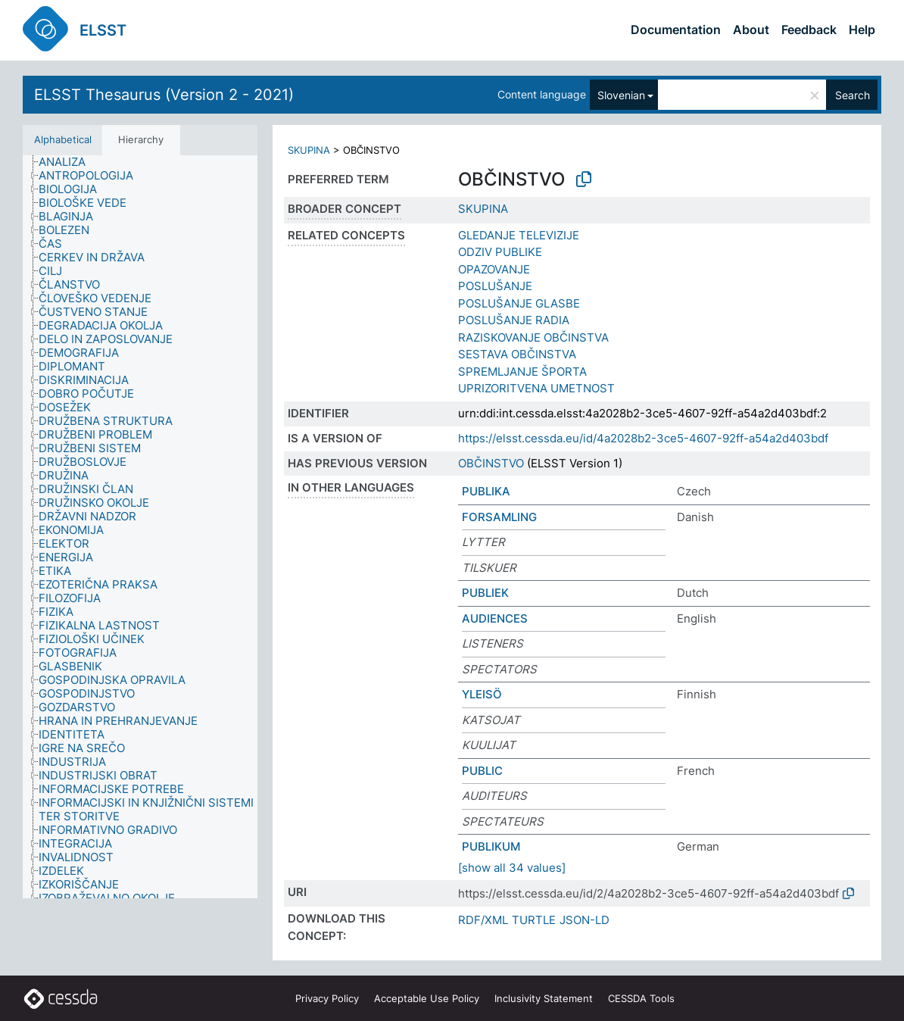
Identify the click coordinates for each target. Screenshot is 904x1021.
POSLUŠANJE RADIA (513, 320)
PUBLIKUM (491, 846)
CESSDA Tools (641, 998)
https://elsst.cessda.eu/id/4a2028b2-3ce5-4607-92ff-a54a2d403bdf (643, 438)
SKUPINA (309, 150)
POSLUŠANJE (495, 286)
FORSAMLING (499, 517)
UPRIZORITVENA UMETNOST (536, 388)
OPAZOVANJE (494, 269)
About (751, 29)
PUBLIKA (486, 491)
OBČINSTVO (491, 463)
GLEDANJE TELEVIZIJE (518, 235)
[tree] (140, 526)
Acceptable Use (426, 998)
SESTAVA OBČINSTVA (517, 354)
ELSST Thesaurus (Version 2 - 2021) (164, 95)
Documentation (676, 29)
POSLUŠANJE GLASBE (519, 303)
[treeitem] (68, 162)
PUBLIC (482, 770)
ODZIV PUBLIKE (500, 252)
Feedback (809, 29)
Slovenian (621, 95)
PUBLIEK (485, 592)
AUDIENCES (495, 618)
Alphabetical (63, 139)
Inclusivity (543, 998)
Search (852, 95)
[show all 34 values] (512, 867)
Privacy (327, 998)
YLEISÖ (482, 694)
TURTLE (534, 920)
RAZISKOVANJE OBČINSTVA (533, 337)
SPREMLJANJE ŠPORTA (522, 371)
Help (862, 29)
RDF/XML (483, 920)
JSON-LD (584, 920)
